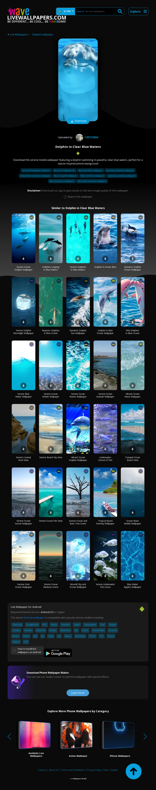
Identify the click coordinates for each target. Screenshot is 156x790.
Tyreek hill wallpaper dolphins (36, 170)
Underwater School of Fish (105, 459)
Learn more (78, 692)
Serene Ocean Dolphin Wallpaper (23, 268)
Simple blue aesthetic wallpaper (35, 175)
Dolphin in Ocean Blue (105, 266)
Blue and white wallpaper (91, 170)
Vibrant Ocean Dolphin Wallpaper (78, 459)
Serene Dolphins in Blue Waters (78, 268)
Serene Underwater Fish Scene (105, 585)
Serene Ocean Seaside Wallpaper (105, 395)
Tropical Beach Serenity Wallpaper (105, 522)
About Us (53, 769)
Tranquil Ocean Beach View (132, 459)
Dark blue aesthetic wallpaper (120, 170)
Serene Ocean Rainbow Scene (50, 585)
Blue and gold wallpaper (65, 175)
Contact (42, 769)
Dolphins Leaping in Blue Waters (50, 268)
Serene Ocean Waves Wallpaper (78, 395)
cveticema (86, 137)
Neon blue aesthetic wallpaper (92, 181)
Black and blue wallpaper (92, 175)
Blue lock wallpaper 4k (64, 170)
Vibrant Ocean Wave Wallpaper (132, 395)
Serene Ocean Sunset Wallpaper (23, 522)
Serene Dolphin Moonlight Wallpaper (23, 332)
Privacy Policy (94, 769)
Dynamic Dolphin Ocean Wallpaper (132, 268)
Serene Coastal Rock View (23, 459)
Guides (114, 769)
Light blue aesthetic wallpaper (122, 175)
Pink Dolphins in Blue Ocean (132, 332)
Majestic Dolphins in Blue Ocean (51, 332)
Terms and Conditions (72, 769)
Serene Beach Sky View (50, 457)
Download (78, 121)
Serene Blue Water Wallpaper (23, 395)
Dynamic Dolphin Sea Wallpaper (78, 332)
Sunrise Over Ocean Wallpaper (23, 585)
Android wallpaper (33, 617)
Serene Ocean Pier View (50, 520)
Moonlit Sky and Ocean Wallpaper (78, 585)
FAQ (106, 769)
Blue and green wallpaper (62, 181)
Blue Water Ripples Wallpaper (132, 585)
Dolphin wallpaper (42, 34)
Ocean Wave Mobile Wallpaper (132, 522)
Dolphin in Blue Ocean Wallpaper (105, 332)
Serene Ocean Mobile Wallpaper (50, 395)
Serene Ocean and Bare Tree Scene (78, 522)
